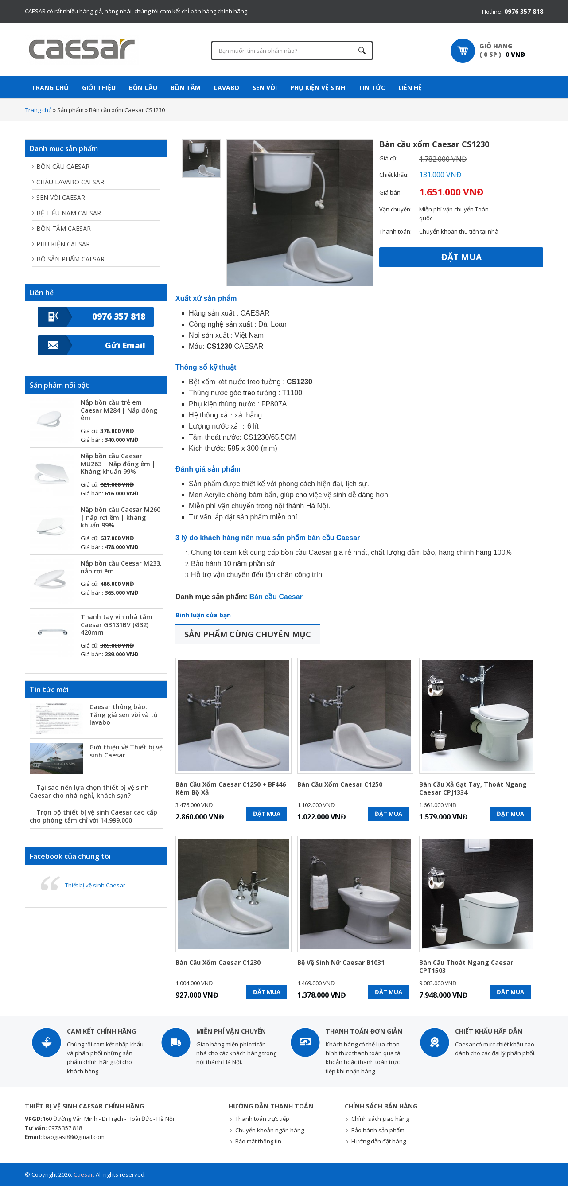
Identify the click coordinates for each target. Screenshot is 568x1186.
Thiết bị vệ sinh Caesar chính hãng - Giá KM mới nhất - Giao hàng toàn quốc (87, 49)
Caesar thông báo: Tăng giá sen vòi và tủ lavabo (123, 714)
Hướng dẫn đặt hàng (378, 1141)
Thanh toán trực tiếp (262, 1119)
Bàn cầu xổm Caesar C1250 (339, 784)
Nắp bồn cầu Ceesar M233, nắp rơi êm (121, 567)
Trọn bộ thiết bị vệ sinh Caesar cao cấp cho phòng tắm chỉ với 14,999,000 (93, 816)
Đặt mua (461, 257)
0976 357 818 (118, 316)
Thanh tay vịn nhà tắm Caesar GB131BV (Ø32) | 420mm (117, 624)
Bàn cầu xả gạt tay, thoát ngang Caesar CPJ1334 (473, 788)
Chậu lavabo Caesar (70, 182)
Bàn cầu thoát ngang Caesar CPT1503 (466, 967)
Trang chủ (38, 110)
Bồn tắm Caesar (63, 228)
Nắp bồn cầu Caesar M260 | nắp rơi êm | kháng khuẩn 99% (120, 517)
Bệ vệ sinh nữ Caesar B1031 (341, 963)
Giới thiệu (99, 87)
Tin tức (371, 87)
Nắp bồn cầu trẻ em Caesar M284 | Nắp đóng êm (119, 410)
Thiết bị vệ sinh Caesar (95, 885)
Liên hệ (410, 87)
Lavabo (226, 87)
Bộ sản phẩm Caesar (70, 259)
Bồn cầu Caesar (62, 166)
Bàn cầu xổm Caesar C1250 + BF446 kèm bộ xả (230, 788)
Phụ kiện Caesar (63, 244)
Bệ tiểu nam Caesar (68, 213)
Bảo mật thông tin (258, 1141)
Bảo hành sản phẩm (378, 1130)
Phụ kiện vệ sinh (317, 87)
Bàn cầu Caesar (276, 597)
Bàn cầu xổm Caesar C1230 (218, 963)
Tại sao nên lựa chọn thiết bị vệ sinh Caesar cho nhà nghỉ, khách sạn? (89, 791)
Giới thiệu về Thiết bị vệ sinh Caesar (126, 751)
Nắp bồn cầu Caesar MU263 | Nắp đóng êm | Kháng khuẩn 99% (118, 464)
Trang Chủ (50, 87)
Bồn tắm (186, 87)
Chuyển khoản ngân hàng (269, 1130)
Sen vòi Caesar (60, 197)
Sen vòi (265, 87)
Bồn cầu (143, 87)
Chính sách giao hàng (380, 1119)
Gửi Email (125, 345)
